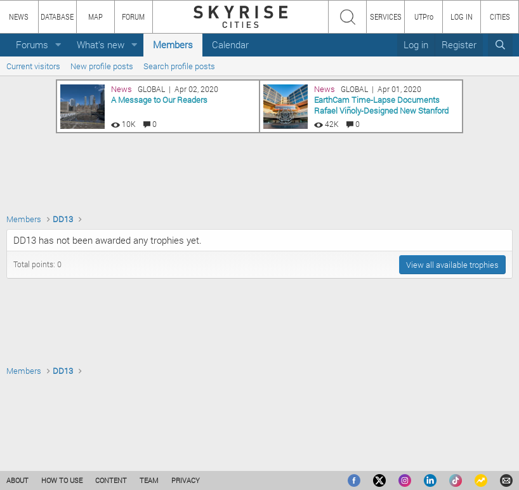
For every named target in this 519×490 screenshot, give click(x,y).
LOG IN (461, 16)
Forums (32, 44)
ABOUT (17, 480)
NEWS (19, 16)
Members (173, 44)
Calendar (230, 44)
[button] (58, 44)
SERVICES (386, 16)
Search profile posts (179, 66)
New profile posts (101, 66)
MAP (95, 16)
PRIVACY (185, 480)
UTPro (423, 16)
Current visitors (33, 66)
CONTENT (111, 480)
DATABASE (57, 16)
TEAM (149, 480)
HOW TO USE (61, 480)
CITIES (500, 16)
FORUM (133, 16)
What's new (100, 44)
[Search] (500, 44)
